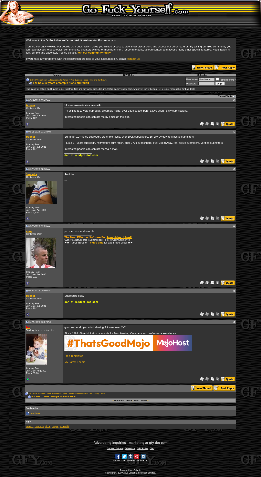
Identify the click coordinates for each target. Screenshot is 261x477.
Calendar (202, 75)
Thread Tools (225, 96)
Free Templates (73, 355)
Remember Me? (226, 80)
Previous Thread (123, 400)
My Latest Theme (74, 362)
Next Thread (140, 400)
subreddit (64, 426)
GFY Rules (128, 75)
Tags (28, 421)
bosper (30, 105)
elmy (29, 231)
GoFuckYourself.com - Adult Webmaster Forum (49, 80)
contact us (133, 58)
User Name (192, 79)
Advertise (130, 448)
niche (47, 426)
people (55, 426)
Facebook (35, 413)
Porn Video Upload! (119, 237)
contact (29, 426)
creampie (39, 426)
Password (191, 83)
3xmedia (31, 174)
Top (152, 448)
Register (57, 75)
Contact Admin (115, 448)
